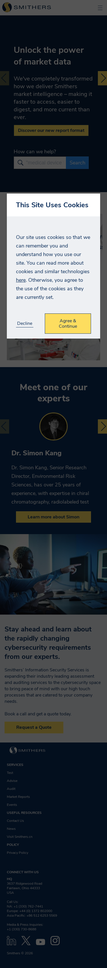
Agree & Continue (68, 323)
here (21, 280)
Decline (24, 324)
